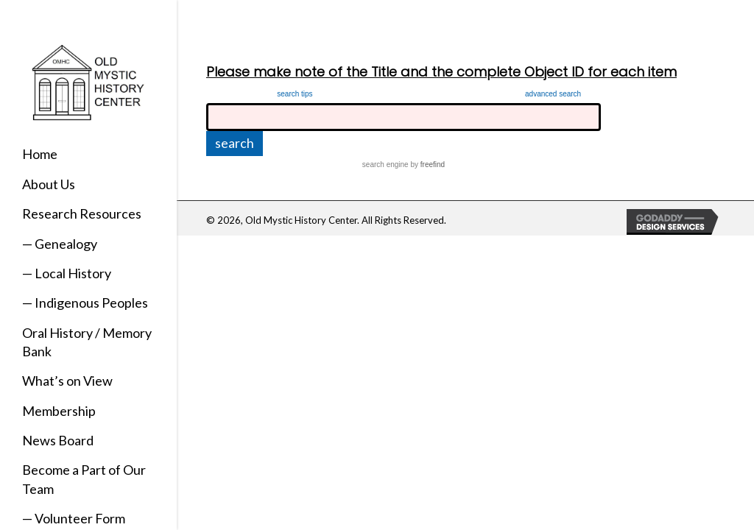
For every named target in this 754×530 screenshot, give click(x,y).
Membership (59, 411)
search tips (294, 94)
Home (39, 154)
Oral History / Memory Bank (87, 342)
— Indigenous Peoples (85, 302)
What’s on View (67, 380)
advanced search (553, 94)
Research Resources (81, 213)
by (427, 164)
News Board (58, 440)
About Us (48, 184)
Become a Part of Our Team (84, 479)
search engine (385, 164)
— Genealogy (59, 244)
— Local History (66, 273)
